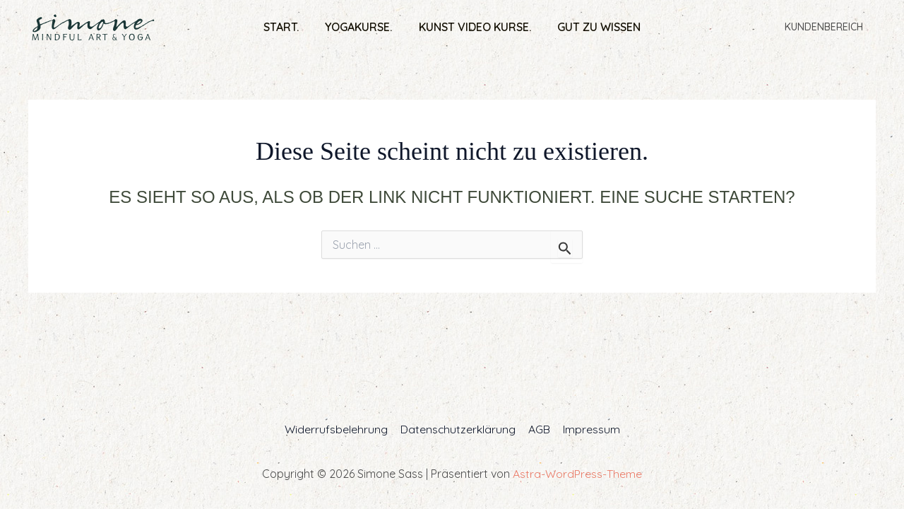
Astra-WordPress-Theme (577, 474)
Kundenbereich (826, 27)
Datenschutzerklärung (458, 429)
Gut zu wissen (593, 27)
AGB (538, 429)
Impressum (589, 429)
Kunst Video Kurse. (473, 27)
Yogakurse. (360, 27)
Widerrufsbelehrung (337, 429)
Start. (286, 27)
